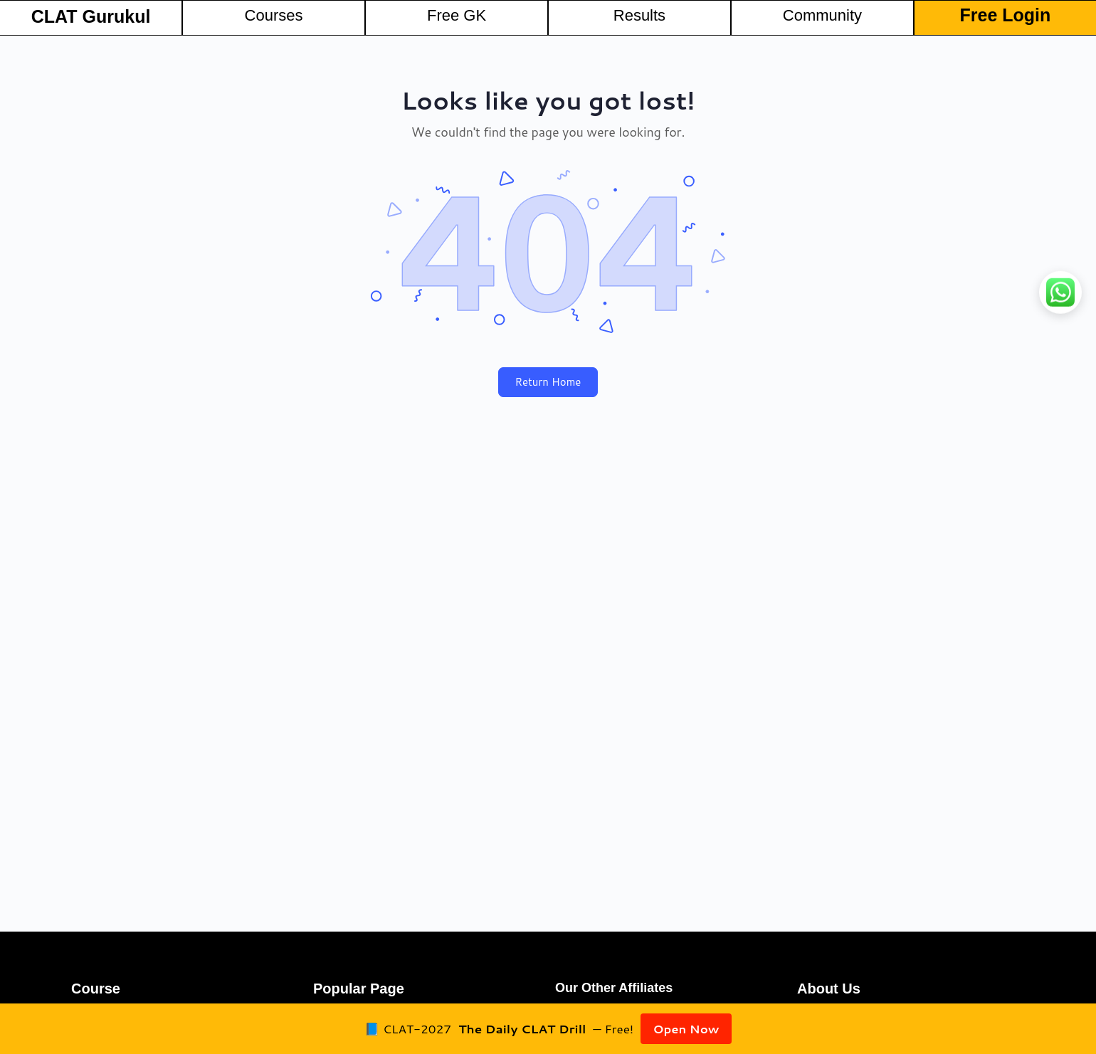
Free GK (456, 15)
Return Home (548, 381)
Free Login (1005, 15)
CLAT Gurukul (91, 16)
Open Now (686, 1028)
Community (822, 15)
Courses (274, 15)
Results (639, 15)
